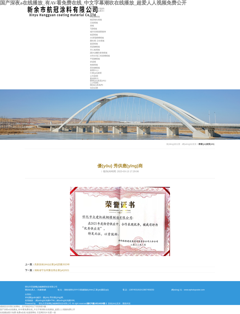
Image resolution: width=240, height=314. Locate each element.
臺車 (92, 14)
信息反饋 (94, 88)
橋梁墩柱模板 (96, 20)
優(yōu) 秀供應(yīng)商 (53, 297)
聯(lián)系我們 (96, 85)
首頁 (92, 6)
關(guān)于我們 (97, 9)
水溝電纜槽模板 (97, 38)
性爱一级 (52, 312)
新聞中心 (94, 70)
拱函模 (93, 62)
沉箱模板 (94, 23)
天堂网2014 (42, 312)
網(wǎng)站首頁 (189, 144)
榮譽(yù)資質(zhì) (98, 81)
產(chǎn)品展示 (97, 11)
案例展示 (94, 78)
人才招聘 (94, 83)
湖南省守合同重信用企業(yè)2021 (51, 270)
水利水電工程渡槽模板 (100, 56)
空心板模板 (95, 50)
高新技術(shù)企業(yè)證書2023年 (52, 264)
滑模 (92, 26)
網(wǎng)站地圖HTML (45, 300)
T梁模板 (93, 29)
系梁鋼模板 (95, 47)
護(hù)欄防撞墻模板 (99, 53)
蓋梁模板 (94, 44)
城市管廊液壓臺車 (98, 32)
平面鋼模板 (95, 59)
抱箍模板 (94, 65)
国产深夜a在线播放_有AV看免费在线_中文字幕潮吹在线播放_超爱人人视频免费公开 (93, 3)
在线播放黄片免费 (8, 312)
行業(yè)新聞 (96, 73)
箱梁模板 (94, 35)
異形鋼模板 (95, 68)
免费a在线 (21, 312)
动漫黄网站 (31, 312)
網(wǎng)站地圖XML (66, 300)
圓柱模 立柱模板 (97, 41)
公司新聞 (94, 76)
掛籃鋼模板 (95, 17)
